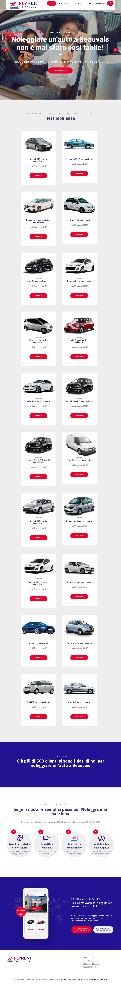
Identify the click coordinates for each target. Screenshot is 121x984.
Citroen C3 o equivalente (79, 220)
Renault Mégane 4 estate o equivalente (38, 221)
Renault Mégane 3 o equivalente (38, 522)
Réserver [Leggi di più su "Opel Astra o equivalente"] (79, 717)
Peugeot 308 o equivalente (79, 582)
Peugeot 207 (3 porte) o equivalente (38, 583)
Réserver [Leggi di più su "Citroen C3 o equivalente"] (79, 235)
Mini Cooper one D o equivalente (79, 341)
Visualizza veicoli (60, 70)
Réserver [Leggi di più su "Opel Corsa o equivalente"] (38, 296)
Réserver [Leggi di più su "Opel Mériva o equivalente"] (38, 717)
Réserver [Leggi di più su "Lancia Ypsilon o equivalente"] (79, 658)
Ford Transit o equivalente (79, 460)
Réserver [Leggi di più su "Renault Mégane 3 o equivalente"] (38, 538)
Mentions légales (79, 979)
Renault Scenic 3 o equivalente (79, 401)
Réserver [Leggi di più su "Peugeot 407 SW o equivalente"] (79, 173)
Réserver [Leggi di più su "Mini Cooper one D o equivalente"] (79, 357)
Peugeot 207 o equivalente (79, 281)
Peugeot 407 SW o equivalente (79, 159)
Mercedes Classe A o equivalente (38, 341)
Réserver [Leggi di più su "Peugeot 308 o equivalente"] (79, 597)
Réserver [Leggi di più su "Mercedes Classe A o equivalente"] (38, 357)
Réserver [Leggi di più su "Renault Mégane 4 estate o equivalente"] (38, 236)
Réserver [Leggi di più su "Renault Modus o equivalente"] (79, 536)
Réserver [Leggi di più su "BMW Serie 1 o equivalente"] (38, 416)
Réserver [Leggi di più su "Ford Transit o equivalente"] (79, 475)
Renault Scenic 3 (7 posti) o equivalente (38, 461)
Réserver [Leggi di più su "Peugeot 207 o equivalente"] (79, 296)
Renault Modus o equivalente (79, 521)
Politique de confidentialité (97, 979)
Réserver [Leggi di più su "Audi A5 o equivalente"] (38, 658)
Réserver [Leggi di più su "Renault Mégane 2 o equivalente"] (38, 175)
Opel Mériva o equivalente (38, 702)
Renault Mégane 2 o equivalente (38, 160)
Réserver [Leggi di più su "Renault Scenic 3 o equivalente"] (79, 416)
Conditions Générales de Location (60, 979)
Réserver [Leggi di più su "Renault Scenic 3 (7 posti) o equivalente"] (38, 477)
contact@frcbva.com (91, 961)
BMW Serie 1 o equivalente (38, 401)
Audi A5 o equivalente (38, 643)
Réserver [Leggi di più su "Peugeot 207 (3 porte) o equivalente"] (38, 598)
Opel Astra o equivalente (79, 702)
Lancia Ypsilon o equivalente (79, 643)
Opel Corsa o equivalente (38, 281)
